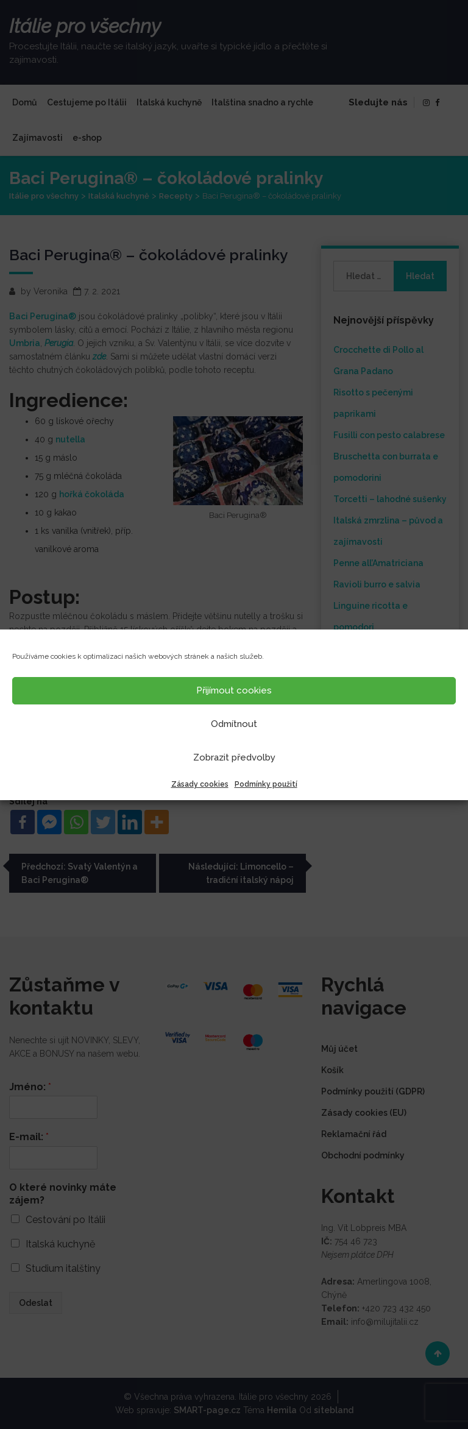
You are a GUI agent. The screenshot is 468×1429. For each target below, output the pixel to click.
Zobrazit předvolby (234, 757)
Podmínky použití (266, 784)
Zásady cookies (200, 784)
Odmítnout (234, 723)
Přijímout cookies (234, 690)
